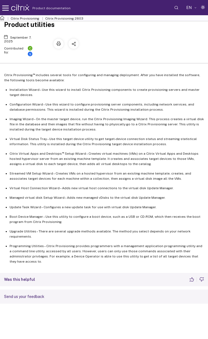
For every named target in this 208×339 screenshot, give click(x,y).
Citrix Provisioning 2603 (64, 18)
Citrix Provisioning (25, 18)
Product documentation (44, 8)
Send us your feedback (24, 296)
